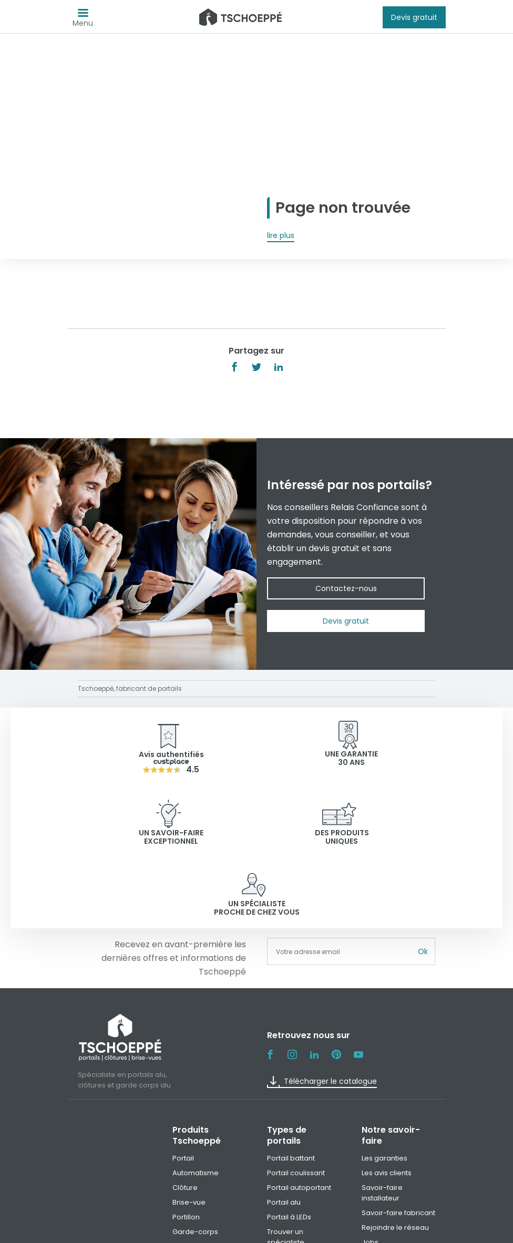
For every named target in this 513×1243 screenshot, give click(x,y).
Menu (83, 20)
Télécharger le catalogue (322, 1010)
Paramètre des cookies (372, 1231)
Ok (423, 880)
